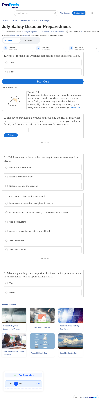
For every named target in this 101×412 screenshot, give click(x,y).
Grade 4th (45, 32)
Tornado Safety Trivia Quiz (40, 327)
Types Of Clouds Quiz (39, 353)
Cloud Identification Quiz (68, 353)
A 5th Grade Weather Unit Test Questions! (14, 353)
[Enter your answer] (16, 130)
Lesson (26, 40)
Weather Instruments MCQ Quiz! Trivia (69, 327)
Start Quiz (42, 81)
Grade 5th (53, 32)
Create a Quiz (79, 13)
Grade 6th (61, 32)
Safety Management (30, 32)
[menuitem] (65, 13)
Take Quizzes (65, 13)
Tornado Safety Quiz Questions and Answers (11, 327)
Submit (11, 135)
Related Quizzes (9, 304)
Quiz (8, 40)
